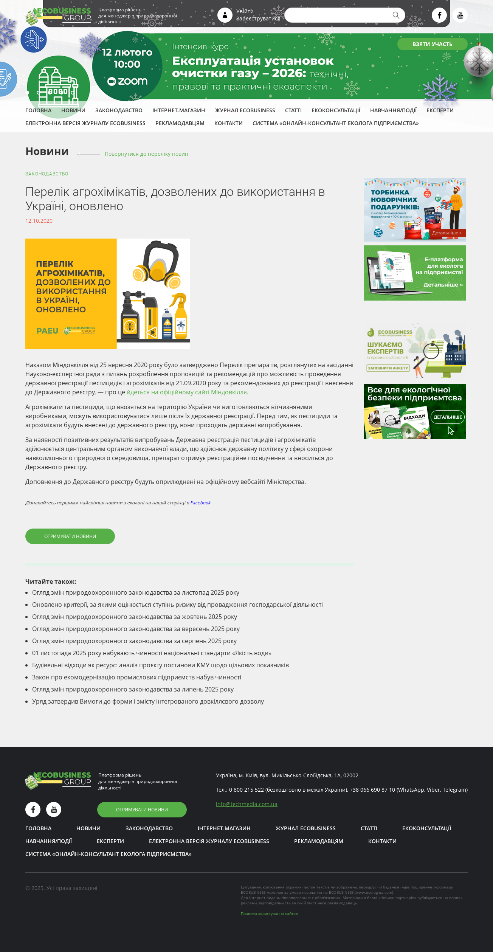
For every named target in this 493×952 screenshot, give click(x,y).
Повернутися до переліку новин (146, 153)
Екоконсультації (336, 110)
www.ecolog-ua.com (374, 892)
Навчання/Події (393, 110)
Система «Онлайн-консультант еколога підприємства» (336, 123)
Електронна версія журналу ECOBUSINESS (85, 123)
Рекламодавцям (180, 123)
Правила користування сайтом (269, 913)
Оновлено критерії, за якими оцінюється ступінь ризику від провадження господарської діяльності (177, 604)
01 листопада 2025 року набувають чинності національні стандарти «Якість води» (151, 653)
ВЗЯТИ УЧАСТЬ (432, 44)
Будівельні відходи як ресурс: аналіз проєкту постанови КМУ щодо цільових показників (160, 665)
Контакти (228, 123)
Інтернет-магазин (178, 110)
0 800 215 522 (246, 789)
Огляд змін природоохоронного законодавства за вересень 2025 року (136, 629)
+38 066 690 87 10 (372, 789)
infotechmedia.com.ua (247, 804)
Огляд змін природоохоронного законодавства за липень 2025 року (133, 689)
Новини (73, 110)
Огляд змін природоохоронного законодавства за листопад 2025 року (135, 592)
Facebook (200, 502)
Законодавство (119, 110)
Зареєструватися (258, 18)
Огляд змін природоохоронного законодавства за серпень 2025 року (134, 641)
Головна (38, 110)
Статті (293, 110)
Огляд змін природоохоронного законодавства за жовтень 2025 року (134, 616)
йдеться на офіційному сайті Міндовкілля (187, 392)
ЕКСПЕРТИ (440, 110)
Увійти (245, 11)
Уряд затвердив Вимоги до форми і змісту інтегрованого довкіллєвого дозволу (148, 701)
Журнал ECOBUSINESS (245, 110)
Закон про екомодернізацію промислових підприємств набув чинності (136, 677)
